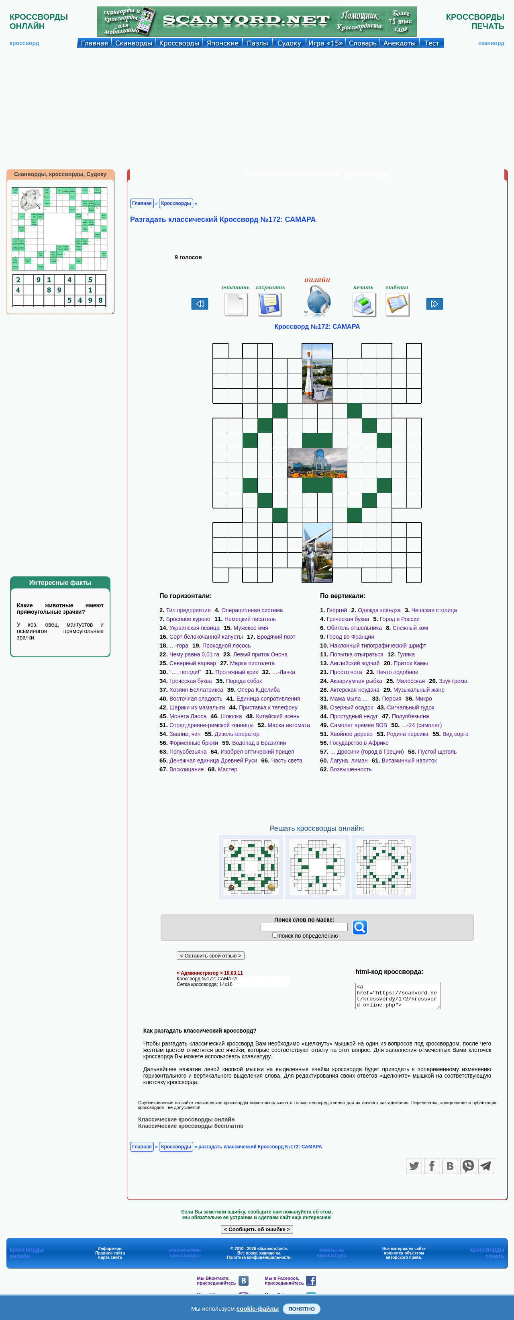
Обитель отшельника (354, 628)
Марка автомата (288, 725)
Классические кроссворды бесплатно (191, 1130)
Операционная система (252, 610)
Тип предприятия (188, 610)
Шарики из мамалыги (197, 707)
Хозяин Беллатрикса (196, 690)
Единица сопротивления (268, 698)
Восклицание (186, 769)
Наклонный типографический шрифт (378, 645)
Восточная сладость (195, 698)
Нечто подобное (397, 672)
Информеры (110, 1253)
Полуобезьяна (187, 751)
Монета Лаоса (187, 716)
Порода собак (244, 681)
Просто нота (346, 672)
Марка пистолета (252, 663)
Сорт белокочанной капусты (206, 636)
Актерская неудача (354, 690)
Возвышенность (351, 769)
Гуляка (406, 654)
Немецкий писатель (250, 619)
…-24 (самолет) (421, 725)
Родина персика (407, 734)
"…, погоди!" (185, 672)
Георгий (337, 610)
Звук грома (453, 681)
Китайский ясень (278, 716)
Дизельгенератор (237, 734)
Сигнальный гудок (410, 707)
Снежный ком (410, 628)
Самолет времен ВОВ (358, 725)
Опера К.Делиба (258, 690)
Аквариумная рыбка (356, 681)
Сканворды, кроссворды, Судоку (60, 174)
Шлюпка (231, 716)
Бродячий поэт (276, 636)
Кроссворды (176, 203)
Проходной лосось (226, 645)
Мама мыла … (349, 698)
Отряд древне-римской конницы (211, 725)
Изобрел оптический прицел (257, 751)
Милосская (410, 681)
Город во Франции (350, 636)
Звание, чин (185, 734)
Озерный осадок (351, 707)
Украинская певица (194, 628)
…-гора (178, 645)
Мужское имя (251, 628)
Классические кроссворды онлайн (186, 1124)
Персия (392, 698)
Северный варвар (192, 663)
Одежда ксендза (379, 610)
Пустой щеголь (437, 751)
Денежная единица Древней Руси (213, 760)
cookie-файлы (258, 1308)
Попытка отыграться (356, 654)
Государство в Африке (359, 743)
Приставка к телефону (268, 707)
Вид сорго (456, 734)
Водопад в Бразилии (259, 743)
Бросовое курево (188, 619)
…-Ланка (283, 672)
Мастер (227, 769)
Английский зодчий (354, 663)
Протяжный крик (236, 672)
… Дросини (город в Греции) (367, 751)
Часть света (286, 760)
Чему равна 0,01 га (194, 654)
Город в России (400, 619)
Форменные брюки (193, 743)
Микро (424, 698)
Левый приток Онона (260, 654)
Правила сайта (110, 1257)
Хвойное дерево (351, 734)
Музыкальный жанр (419, 690)
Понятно (301, 1309)
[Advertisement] (257, 108)
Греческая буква (190, 681)
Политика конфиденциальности (259, 1262)
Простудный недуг (354, 716)
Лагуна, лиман (349, 760)
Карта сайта (110, 1262)
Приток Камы (411, 663)
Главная (142, 203)
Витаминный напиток (409, 760)
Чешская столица (434, 610)
